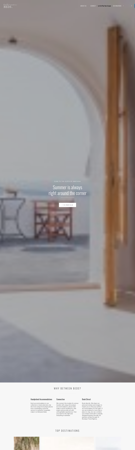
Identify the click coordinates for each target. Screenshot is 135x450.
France (73, 374)
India (43, 391)
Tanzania (45, 376)
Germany (74, 385)
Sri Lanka (45, 393)
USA (72, 397)
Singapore (45, 407)
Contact (93, 6)
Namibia (44, 374)
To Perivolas (67, 43)
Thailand (45, 409)
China (44, 395)
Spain (73, 379)
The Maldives (46, 397)
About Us (83, 6)
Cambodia (45, 414)
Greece (73, 381)
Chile (72, 412)
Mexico (73, 402)
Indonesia (45, 412)
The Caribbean (75, 399)
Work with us (22, 409)
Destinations (119, 6)
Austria (73, 387)
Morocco (45, 381)
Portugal (73, 376)
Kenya (44, 379)
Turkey (73, 383)
